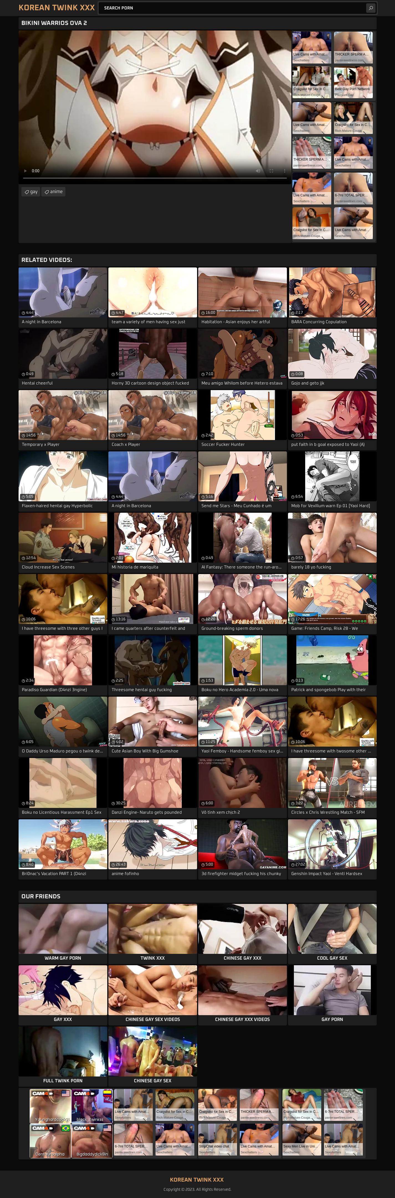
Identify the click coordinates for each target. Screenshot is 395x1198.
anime (56, 191)
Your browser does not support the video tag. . (155, 107)
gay (33, 191)
